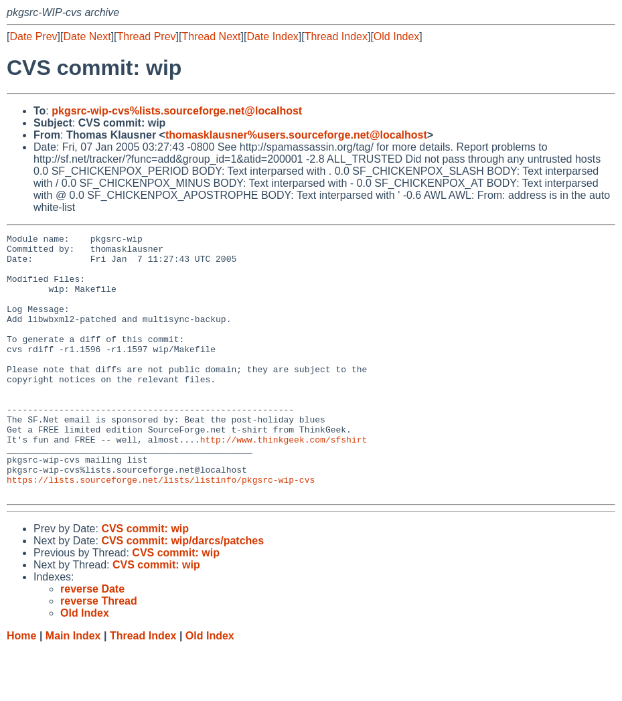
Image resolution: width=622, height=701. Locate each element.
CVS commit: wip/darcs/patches (182, 593)
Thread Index (336, 36)
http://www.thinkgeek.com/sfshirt (284, 481)
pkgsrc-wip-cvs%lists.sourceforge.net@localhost (177, 110)
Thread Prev (146, 36)
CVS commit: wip (145, 581)
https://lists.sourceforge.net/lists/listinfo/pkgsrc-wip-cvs (161, 530)
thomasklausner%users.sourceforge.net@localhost (296, 135)
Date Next (86, 36)
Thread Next (210, 36)
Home (21, 688)
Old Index (396, 36)
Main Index (73, 688)
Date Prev (33, 36)
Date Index (272, 36)
